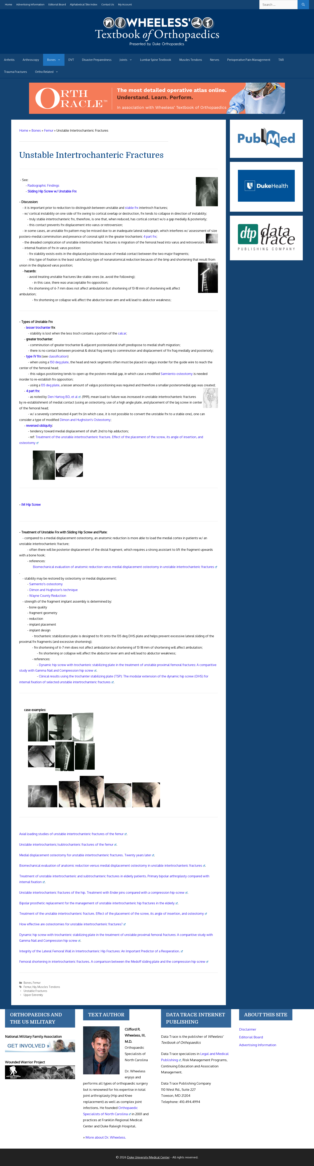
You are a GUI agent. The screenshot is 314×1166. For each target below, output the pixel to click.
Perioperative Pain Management (248, 60)
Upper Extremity (33, 995)
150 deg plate (59, 362)
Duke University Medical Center (148, 1157)
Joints (128, 60)
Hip (34, 987)
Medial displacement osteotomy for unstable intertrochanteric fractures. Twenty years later (86, 855)
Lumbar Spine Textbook (155, 60)
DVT (71, 60)
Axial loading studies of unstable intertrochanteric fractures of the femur (73, 834)
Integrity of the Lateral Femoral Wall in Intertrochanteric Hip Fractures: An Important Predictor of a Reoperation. (101, 951)
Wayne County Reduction (47, 596)
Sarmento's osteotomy (46, 584)
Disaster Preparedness (97, 60)
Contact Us (107, 4)
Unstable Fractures (35, 991)
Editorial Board (57, 4)
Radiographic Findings (43, 185)
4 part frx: (33, 391)
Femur (37, 982)
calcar (122, 333)
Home (8, 4)
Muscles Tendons (190, 60)
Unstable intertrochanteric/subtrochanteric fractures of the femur (67, 844)
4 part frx (149, 236)
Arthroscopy (31, 60)
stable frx (131, 208)
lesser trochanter (38, 328)
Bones (55, 60)
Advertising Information (30, 4)
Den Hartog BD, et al (64, 397)
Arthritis (9, 60)
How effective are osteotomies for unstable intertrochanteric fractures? (72, 924)
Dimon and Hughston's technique (53, 590)
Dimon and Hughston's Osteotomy (85, 420)
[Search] (303, 4)
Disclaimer (247, 1029)
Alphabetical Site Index (83, 4)
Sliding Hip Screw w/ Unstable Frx (52, 191)
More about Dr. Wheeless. (106, 1137)
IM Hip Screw (31, 505)
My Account (125, 4)
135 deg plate (50, 385)
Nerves (214, 60)
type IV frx (33, 356)
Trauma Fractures (15, 72)
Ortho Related (48, 72)
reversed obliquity (39, 426)
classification (58, 356)
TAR (281, 60)
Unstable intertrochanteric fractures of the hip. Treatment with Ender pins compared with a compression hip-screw (103, 893)
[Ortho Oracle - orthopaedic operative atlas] (157, 113)
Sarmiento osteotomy (177, 374)
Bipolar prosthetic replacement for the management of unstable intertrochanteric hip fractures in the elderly (98, 903)
